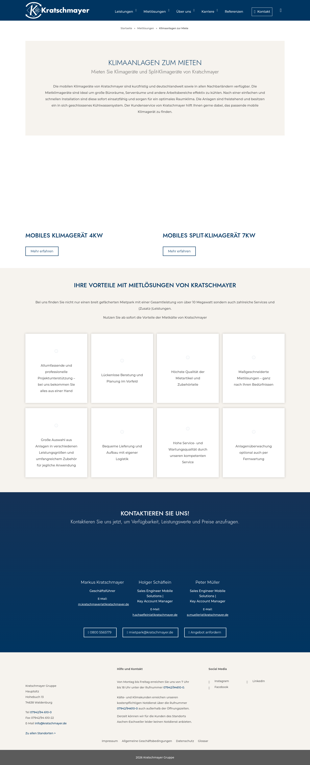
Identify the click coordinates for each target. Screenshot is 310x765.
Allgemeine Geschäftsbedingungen (147, 741)
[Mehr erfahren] (42, 251)
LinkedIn (258, 681)
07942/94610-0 (173, 687)
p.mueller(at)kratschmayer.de (207, 615)
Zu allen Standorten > (40, 733)
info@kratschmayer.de (51, 723)
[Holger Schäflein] (155, 552)
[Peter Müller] (208, 552)
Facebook (221, 687)
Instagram (222, 681)
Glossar (203, 741)
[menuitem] (281, 10)
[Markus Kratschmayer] (102, 552)
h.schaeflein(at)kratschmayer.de (155, 615)
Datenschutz (185, 741)
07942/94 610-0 (41, 712)
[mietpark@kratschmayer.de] (150, 632)
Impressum (110, 741)
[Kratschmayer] (57, 10)
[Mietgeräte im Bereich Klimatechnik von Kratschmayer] (86, 183)
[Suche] (281, 10)
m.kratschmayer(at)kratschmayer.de (103, 604)
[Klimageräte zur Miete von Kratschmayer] (224, 183)
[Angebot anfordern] (205, 632)
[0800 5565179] (100, 632)
